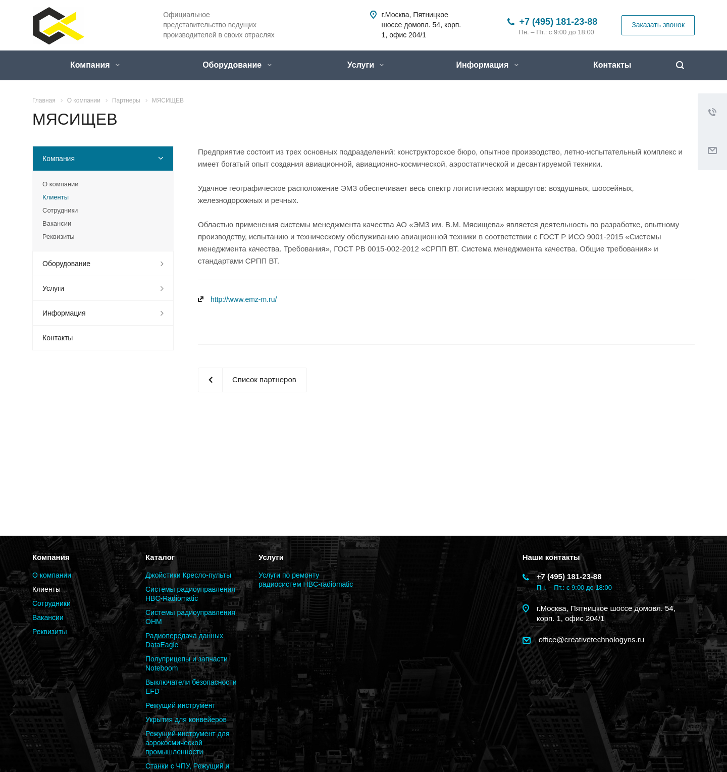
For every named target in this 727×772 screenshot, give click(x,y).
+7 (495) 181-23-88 (559, 22)
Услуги (365, 65)
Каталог (160, 557)
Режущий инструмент (180, 705)
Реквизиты (58, 236)
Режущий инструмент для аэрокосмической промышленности (187, 743)
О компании (60, 184)
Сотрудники (60, 210)
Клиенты (55, 197)
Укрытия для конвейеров (186, 719)
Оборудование (236, 65)
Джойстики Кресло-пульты (188, 575)
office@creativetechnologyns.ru (590, 639)
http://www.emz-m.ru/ (244, 299)
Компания (95, 65)
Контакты (612, 65)
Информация (487, 65)
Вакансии (56, 223)
